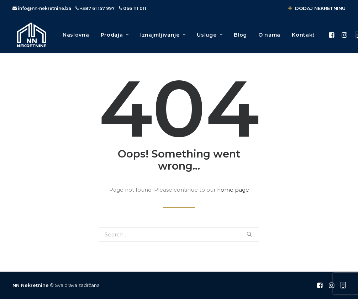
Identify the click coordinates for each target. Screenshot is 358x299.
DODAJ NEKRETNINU (317, 8)
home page (233, 194)
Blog (242, 38)
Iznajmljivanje (164, 38)
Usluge (211, 38)
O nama (271, 38)
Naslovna (77, 38)
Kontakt (305, 38)
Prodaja (116, 38)
